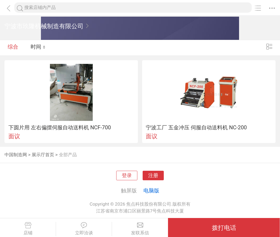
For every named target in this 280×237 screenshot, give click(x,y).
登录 (127, 175)
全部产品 (68, 154)
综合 (13, 47)
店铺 (28, 228)
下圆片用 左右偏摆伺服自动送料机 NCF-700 (59, 127)
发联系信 (140, 228)
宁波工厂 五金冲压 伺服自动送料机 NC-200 (196, 127)
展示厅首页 (43, 154)
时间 (38, 47)
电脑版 (151, 190)
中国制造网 (15, 154)
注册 (153, 175)
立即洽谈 (84, 228)
